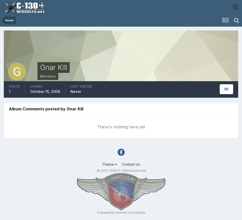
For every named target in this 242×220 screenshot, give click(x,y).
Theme (109, 164)
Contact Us (131, 164)
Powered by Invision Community (121, 212)
